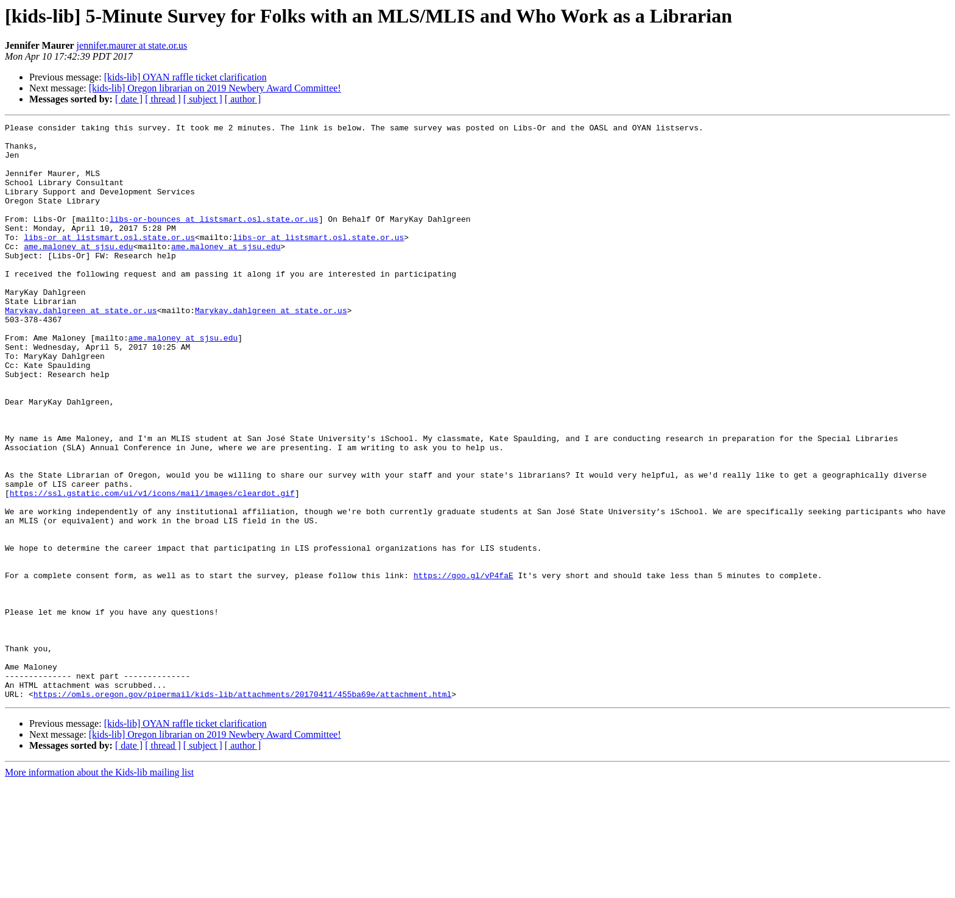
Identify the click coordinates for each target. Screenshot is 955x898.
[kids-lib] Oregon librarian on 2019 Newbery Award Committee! (215, 88)
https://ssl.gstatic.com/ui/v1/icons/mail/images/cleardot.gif (152, 567)
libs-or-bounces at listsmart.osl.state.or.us (214, 238)
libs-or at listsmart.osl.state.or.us (109, 260)
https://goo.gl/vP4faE (463, 666)
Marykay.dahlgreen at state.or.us (81, 348)
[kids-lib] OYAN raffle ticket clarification (185, 77)
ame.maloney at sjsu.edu (78, 271)
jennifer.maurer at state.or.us (132, 45)
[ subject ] (202, 99)
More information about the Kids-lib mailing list (99, 887)
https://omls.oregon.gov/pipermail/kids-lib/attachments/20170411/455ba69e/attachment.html (242, 809)
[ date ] (129, 99)
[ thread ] (163, 99)
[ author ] (243, 99)
